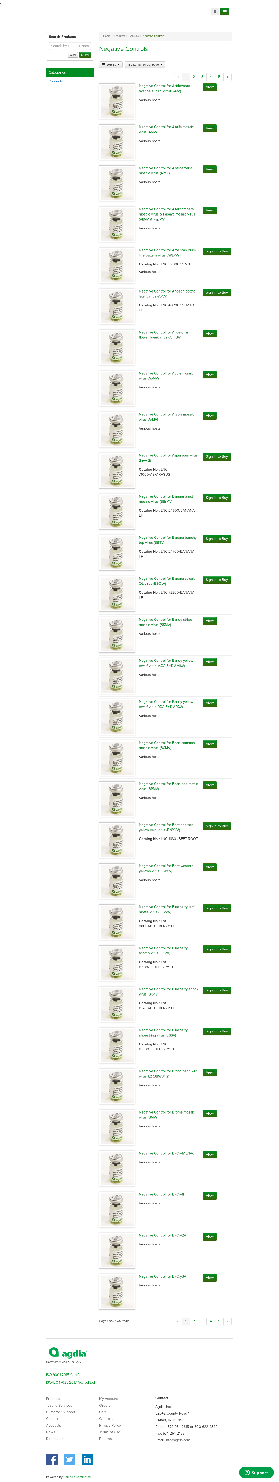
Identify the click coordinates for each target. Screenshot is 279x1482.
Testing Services (59, 1405)
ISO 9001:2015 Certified (65, 1375)
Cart (102, 1412)
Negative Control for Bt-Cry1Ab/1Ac (166, 1153)
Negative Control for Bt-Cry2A (162, 1235)
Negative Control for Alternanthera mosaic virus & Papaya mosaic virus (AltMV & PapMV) (167, 214)
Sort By (111, 64)
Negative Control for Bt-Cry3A (162, 1276)
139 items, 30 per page (145, 64)
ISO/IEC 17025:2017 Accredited (70, 1382)
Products (56, 81)
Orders (105, 1405)
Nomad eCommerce (77, 1477)
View (210, 87)
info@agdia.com (177, 1440)
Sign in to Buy (217, 251)
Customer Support (60, 1412)
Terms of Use (109, 1432)
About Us (53, 1425)
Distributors (55, 1439)
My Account (108, 1399)
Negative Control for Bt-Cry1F (162, 1194)
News (50, 1432)
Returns (105, 1439)
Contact (52, 1419)
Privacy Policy (110, 1425)
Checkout (106, 1419)
